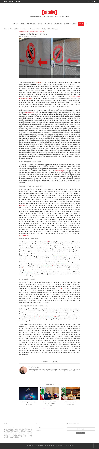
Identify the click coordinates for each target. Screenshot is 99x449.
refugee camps (23, 235)
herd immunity (62, 264)
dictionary (22, 205)
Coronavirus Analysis (34, 28)
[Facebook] (86, 1)
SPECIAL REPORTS (48, 23)
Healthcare (24, 28)
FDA (21, 268)
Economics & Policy (14, 28)
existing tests (28, 272)
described (38, 82)
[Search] (86, 23)
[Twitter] (88, 1)
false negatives (60, 256)
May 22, (62, 288)
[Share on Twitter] (53, 361)
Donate (6, 1)
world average (59, 170)
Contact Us (18, 1)
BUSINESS (22, 23)
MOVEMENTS (66, 23)
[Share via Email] (56, 361)
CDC (47, 242)
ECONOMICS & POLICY (31, 23)
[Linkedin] (92, 1)
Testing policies (29, 112)
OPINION (40, 23)
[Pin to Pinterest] (55, 361)
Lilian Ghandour (26, 36)
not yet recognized (46, 266)
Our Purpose (12, 1)
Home (5, 28)
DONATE (81, 23)
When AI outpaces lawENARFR (29, 402)
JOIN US (74, 23)
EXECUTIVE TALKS (57, 23)
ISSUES (15, 23)
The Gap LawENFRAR (70, 402)
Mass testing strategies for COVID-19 (45, 317)
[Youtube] (94, 1)
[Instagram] (90, 1)
